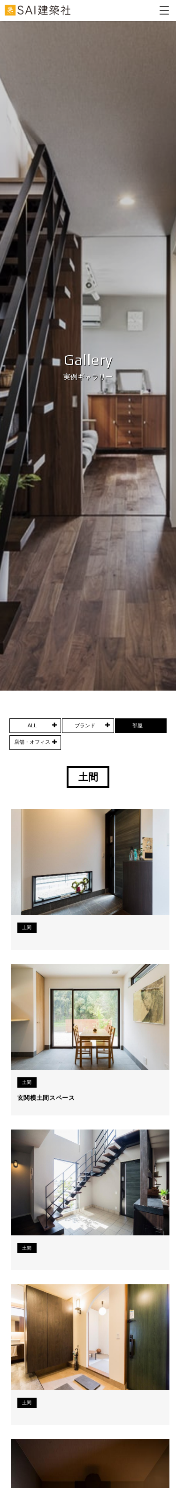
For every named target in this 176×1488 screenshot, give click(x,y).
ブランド (85, 725)
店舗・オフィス (32, 742)
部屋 (137, 725)
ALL (32, 725)
